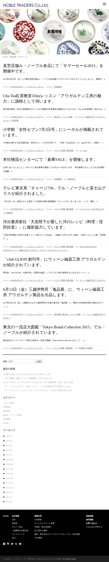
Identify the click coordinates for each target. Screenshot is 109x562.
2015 (9, 478)
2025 (9, 436)
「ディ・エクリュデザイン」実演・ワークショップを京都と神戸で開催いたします (37, 386)
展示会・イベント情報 (63, 117)
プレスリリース (18, 534)
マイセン (43, 250)
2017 (9, 469)
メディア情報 (59, 150)
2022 (9, 450)
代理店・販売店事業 (42, 527)
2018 (9, 464)
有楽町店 (82, 348)
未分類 (6, 423)
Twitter (12, 544)
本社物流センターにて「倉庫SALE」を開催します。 (50, 159)
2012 (9, 492)
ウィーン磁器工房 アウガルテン (92, 117)
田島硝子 (9, 213)
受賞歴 (14, 523)
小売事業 (38, 520)
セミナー (6, 120)
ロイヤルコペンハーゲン (58, 250)
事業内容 (38, 516)
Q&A (14, 538)
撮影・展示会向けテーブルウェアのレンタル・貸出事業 (57, 534)
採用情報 (89, 520)
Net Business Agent (69, 559)
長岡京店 (71, 179)
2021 (9, 455)
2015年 (20, 57)
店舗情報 (58, 87)
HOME (5, 57)
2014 (9, 483)
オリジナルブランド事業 (44, 523)
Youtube (20, 544)
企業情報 (6, 407)
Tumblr (16, 544)
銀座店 (90, 348)
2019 (9, 460)
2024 (9, 441)
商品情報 (69, 150)
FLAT (59, 559)
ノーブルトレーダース (34, 87)
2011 (9, 497)
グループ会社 (17, 527)
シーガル (83, 150)
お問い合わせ (91, 523)
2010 (9, 502)
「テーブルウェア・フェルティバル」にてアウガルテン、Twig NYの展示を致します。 (38, 390)
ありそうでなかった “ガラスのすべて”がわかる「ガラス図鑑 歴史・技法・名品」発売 (38, 382)
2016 (9, 474)
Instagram (8, 544)
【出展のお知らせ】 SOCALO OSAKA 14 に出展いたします (27, 374)
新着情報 (13, 57)
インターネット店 (87, 209)
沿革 (14, 520)
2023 (9, 445)
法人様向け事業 (40, 530)
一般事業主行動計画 (20, 530)
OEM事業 (38, 538)
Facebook (4, 544)
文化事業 (15, 120)
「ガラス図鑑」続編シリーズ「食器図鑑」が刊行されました (27, 378)
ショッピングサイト (94, 527)
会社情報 (15, 516)
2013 (9, 488)
